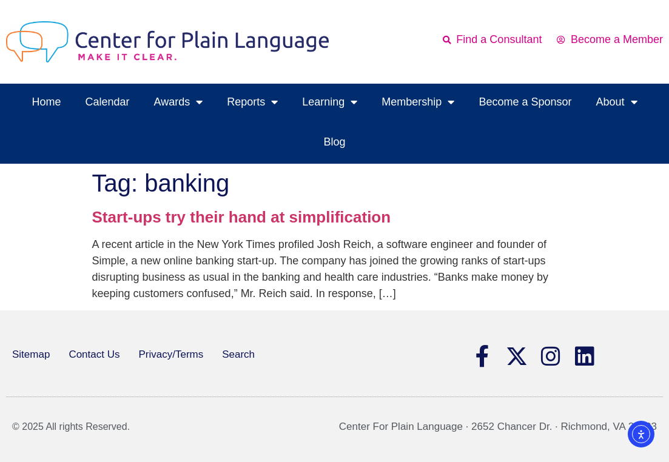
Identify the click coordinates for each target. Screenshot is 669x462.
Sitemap (31, 354)
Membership (418, 101)
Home (46, 102)
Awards (178, 101)
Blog (334, 142)
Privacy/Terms (170, 354)
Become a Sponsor (525, 102)
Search (238, 354)
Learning (329, 101)
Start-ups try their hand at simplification (241, 217)
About (616, 101)
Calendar (107, 102)
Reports (252, 101)
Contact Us (94, 354)
